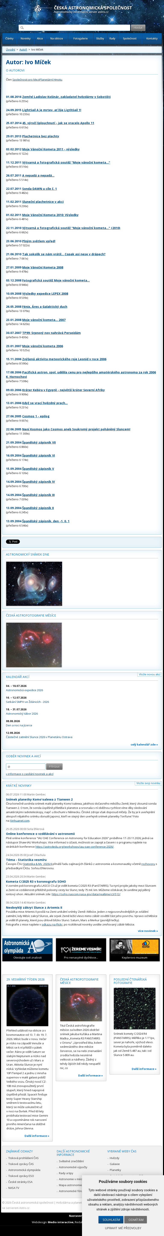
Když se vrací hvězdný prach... (45, 403)
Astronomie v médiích (73, 1179)
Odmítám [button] (136, 1220)
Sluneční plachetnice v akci (43, 202)
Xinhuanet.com (19, 821)
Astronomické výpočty (73, 1167)
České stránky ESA (20, 1182)
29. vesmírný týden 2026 (25, 979)
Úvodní (10, 49)
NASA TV (13, 1188)
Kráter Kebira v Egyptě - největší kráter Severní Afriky (63, 390)
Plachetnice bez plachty (40, 136)
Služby (100, 38)
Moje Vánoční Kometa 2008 (42, 267)
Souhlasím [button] (111, 1220)
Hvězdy (114, 1158)
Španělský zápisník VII (39, 442)
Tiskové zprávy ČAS (21, 1164)
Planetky (115, 1170)
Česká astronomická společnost (32, 1202)
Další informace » (37, 1136)
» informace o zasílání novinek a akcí (29, 774)
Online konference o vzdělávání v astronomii (40, 834)
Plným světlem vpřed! (38, 241)
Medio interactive (60, 1222)
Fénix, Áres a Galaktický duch (44, 307)
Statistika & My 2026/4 (37, 864)
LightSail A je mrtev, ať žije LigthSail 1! (51, 110)
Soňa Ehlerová (35, 829)
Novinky (26, 38)
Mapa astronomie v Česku (76, 1185)
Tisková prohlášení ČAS (23, 1158)
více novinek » (148, 931)
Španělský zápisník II (38, 508)
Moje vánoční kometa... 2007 (44, 320)
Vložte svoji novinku (148, 783)
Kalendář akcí (17, 677)
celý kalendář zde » (144, 744)
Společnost (130, 38)
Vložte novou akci (149, 674)
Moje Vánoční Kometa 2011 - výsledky (51, 149)
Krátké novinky (18, 785)
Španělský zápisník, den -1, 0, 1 (45, 521)
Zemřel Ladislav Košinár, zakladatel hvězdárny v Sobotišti (66, 97)
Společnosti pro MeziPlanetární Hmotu (37, 79)
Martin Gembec (36, 794)
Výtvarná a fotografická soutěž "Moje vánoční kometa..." (66, 162)
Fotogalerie (80, 38)
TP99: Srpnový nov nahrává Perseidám (51, 333)
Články (9, 38)
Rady (112, 38)
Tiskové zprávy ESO (21, 1176)
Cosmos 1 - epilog (36, 416)
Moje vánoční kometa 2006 (42, 346)
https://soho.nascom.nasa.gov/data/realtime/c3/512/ (86, 894)
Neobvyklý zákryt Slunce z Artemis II (34, 907)
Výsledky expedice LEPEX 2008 (45, 294)
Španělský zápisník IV (38, 482)
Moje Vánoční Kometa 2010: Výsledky (50, 215)
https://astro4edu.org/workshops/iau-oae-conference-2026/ (74, 847)
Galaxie (115, 1164)
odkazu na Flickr (52, 924)
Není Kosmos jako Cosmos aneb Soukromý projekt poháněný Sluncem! (76, 429)
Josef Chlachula (36, 855)
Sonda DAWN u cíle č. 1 (39, 189)
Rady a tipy (66, 1173)
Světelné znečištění (71, 1161)
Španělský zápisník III (38, 495)
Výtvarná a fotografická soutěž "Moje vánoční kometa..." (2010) (71, 228)
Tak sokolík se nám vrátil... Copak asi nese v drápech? (63, 254)
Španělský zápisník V (38, 469)
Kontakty (152, 38)
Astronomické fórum (72, 1191)
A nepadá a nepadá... (38, 175)
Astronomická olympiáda (24, 1170)
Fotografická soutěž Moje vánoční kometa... (56, 280)
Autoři (23, 49)
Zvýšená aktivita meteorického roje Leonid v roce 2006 (64, 359)
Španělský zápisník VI (38, 455)
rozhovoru (148, 864)
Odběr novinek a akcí (23, 756)
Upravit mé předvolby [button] (123, 1228)
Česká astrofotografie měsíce (31, 615)
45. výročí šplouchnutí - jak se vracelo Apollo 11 (58, 123)
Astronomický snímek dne (27, 554)
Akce (40, 38)
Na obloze (56, 38)
